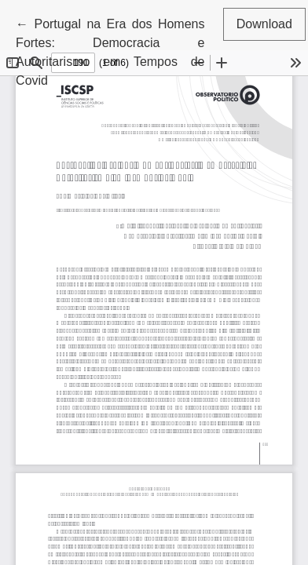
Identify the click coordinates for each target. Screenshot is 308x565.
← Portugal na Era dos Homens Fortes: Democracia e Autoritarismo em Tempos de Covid (110, 50)
